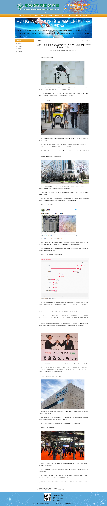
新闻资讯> (88, 40)
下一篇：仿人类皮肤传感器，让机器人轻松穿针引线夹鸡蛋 (50, 490)
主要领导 (20, 51)
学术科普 (64, 15)
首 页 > (83, 40)
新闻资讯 (50, 15)
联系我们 (85, 15)
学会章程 (20, 46)
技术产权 (57, 15)
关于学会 (28, 15)
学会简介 (20, 43)
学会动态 (36, 15)
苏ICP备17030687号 (69, 503)
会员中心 (78, 15)
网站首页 (21, 15)
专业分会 (71, 15)
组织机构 (20, 48)
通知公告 (43, 15)
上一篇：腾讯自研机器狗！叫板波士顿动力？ (47, 488)
